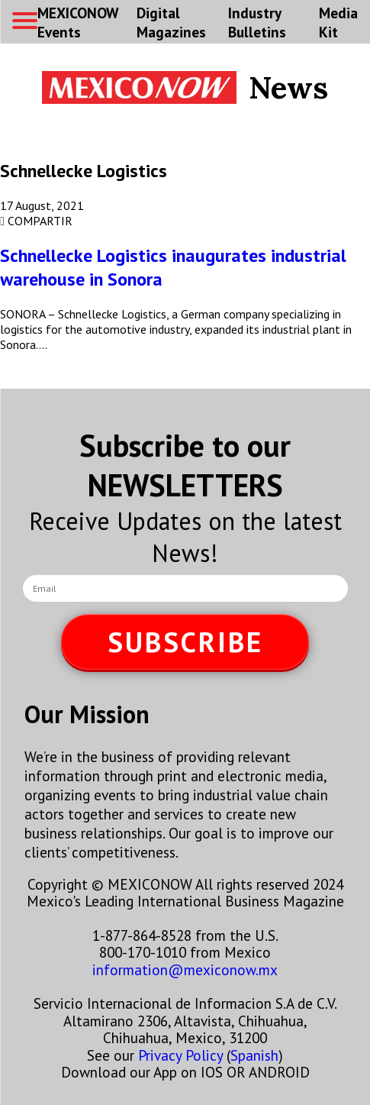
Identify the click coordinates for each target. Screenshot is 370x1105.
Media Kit (338, 22)
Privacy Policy (180, 1055)
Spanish (254, 1055)
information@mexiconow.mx (185, 969)
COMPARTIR (36, 220)
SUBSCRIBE (185, 642)
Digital (171, 22)
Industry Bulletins (257, 22)
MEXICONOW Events (77, 22)
